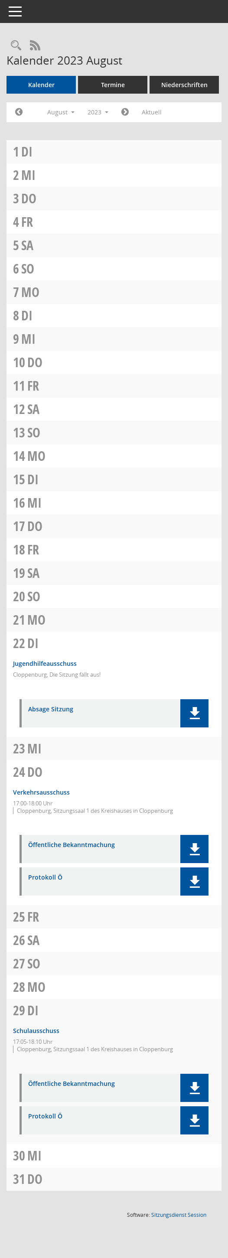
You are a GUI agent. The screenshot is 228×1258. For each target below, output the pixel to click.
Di (27, 151)
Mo (30, 292)
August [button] (61, 112)
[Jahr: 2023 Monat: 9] (125, 112)
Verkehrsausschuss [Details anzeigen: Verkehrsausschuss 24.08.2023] (41, 792)
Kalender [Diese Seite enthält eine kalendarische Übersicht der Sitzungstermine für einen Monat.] (41, 85)
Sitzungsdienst (178, 1215)
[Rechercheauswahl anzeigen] (16, 46)
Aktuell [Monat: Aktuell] (152, 112)
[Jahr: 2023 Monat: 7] (19, 112)
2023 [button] (98, 112)
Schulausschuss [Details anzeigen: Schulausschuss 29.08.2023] (36, 1031)
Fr (27, 222)
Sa (27, 245)
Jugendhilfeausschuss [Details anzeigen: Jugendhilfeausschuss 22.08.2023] (45, 663)
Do (28, 198)
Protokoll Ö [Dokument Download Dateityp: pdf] (45, 877)
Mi (28, 175)
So (27, 268)
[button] (194, 713)
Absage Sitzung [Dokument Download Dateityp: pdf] (50, 709)
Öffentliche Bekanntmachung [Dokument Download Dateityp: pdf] (71, 845)
